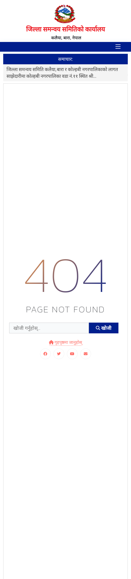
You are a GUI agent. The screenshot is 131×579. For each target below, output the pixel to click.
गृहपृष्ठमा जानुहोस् (65, 342)
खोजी (103, 328)
